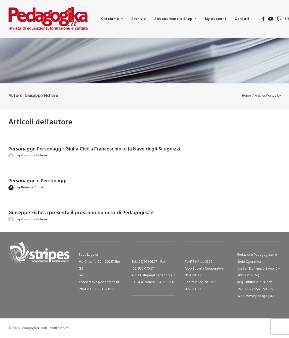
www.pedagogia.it (260, 296)
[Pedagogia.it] (48, 19)
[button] (263, 19)
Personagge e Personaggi (37, 181)
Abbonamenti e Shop (175, 18)
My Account (215, 18)
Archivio (138, 18)
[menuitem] (112, 19)
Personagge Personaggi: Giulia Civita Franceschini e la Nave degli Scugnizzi (94, 149)
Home (246, 95)
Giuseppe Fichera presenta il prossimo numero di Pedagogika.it (81, 213)
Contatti (243, 18)
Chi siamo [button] (112, 18)
